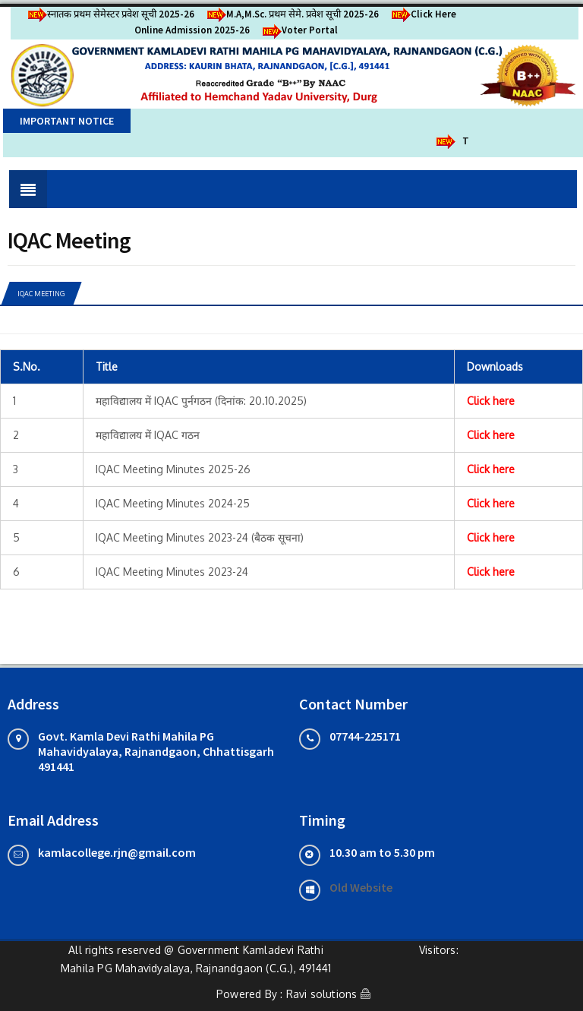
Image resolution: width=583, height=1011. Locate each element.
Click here (491, 400)
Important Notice (67, 121)
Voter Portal (297, 30)
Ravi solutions (322, 993)
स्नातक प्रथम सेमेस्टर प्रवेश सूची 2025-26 (108, 14)
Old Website (360, 887)
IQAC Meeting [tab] (41, 293)
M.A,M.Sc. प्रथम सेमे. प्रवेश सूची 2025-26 (290, 14)
